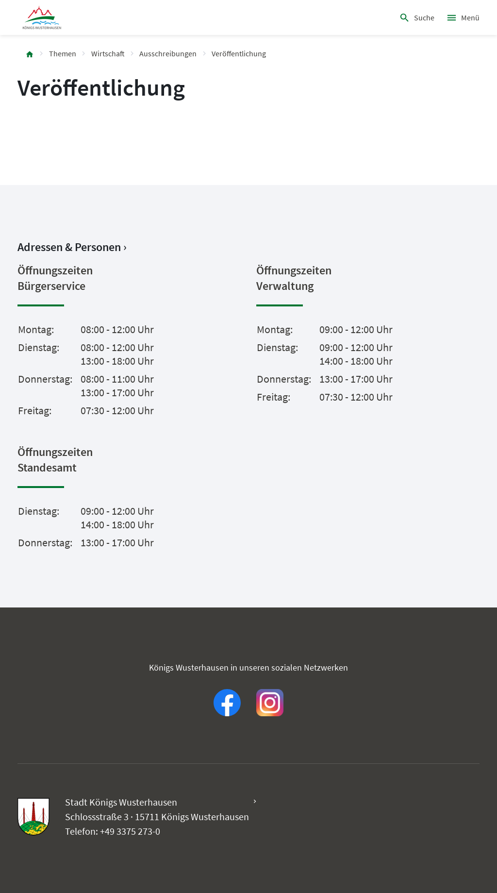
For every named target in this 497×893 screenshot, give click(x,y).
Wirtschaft (108, 53)
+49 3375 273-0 (130, 831)
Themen (62, 53)
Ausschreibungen (168, 53)
